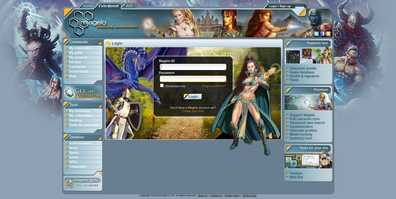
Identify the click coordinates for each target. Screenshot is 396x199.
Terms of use (249, 195)
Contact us (216, 195)
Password (167, 73)
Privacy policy (232, 195)
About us (202, 195)
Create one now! (193, 111)
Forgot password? (214, 85)
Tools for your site (313, 148)
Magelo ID (167, 61)
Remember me (175, 86)
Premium (321, 90)
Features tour (317, 43)
